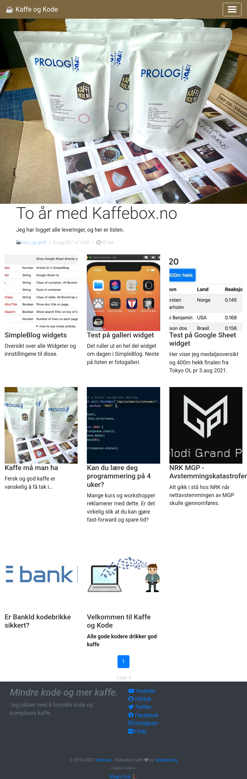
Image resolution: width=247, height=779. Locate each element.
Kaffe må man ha (31, 468)
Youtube (142, 691)
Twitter (140, 707)
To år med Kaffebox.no (96, 213)
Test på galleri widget (120, 335)
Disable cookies (123, 768)
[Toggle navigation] (232, 9)
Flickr (137, 731)
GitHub (140, 699)
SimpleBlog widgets (36, 335)
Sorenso (104, 760)
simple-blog (166, 760)
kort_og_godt (34, 242)
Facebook (143, 715)
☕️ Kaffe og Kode (32, 9)
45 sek (105, 242)
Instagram (143, 723)
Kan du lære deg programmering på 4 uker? (119, 476)
